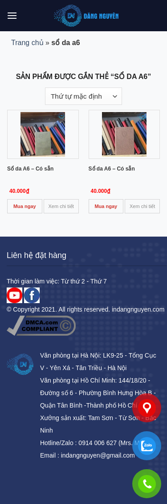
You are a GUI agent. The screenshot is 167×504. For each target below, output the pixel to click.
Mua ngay (24, 206)
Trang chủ (27, 42)
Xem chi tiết (61, 206)
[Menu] (12, 15)
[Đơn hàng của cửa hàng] (83, 96)
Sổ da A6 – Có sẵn (30, 169)
